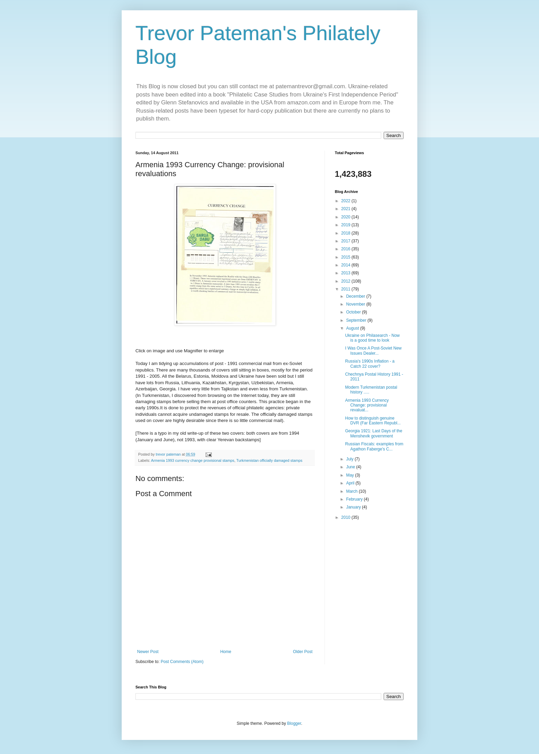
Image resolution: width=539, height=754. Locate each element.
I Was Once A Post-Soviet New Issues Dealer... (373, 350)
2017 (346, 241)
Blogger (294, 723)
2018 (346, 233)
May (350, 475)
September (356, 320)
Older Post (302, 651)
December (356, 296)
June (351, 467)
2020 (346, 217)
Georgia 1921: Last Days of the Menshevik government (373, 433)
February (355, 499)
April (350, 483)
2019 (346, 224)
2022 (346, 200)
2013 (346, 273)
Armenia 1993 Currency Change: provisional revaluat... (367, 405)
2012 (346, 281)
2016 (346, 249)
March (352, 491)
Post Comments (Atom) (182, 661)
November (356, 304)
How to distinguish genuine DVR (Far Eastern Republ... (373, 420)
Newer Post (147, 651)
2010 (346, 517)
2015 (346, 257)
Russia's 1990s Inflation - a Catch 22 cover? (370, 363)
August (353, 328)
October (354, 312)
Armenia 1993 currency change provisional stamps (192, 460)
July (350, 459)
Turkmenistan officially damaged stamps (269, 460)
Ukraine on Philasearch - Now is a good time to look (372, 338)
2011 (346, 289)
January (354, 507)
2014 (346, 265)
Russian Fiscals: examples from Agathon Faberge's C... (374, 446)
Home (225, 651)
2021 (346, 208)
